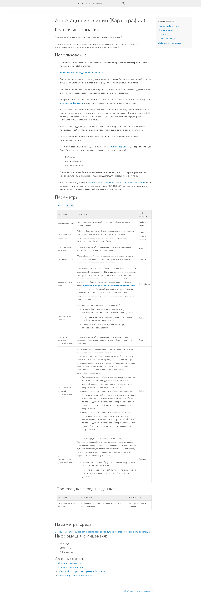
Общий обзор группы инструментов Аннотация (81, 571)
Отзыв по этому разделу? (140, 591)
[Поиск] (123, 3)
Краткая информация (168, 26)
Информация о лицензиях (171, 43)
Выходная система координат (90, 531)
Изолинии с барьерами (118, 147)
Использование (165, 30)
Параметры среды (167, 39)
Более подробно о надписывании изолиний (82, 72)
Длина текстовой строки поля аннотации (128, 531)
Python (70, 205)
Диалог (60, 205)
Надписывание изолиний (70, 567)
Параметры (163, 34)
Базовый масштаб (64, 531)
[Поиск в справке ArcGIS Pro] (98, 3)
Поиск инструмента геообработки (75, 575)
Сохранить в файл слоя (71, 103)
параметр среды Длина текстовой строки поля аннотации (116, 182)
